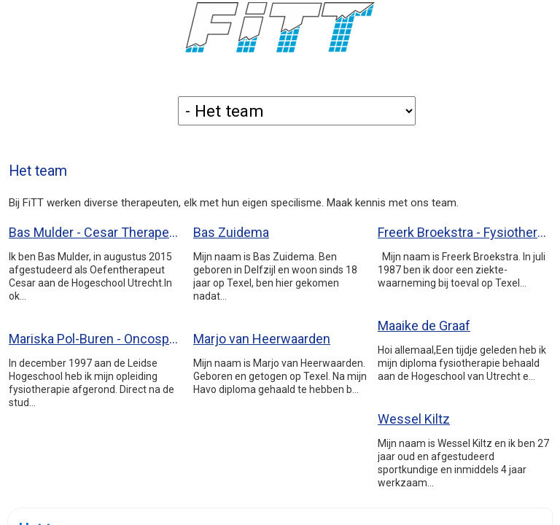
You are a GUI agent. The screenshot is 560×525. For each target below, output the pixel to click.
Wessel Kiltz (414, 419)
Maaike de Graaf (424, 325)
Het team (38, 171)
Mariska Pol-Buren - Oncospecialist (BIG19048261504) (95, 338)
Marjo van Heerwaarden (261, 338)
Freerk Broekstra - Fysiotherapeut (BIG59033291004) (464, 232)
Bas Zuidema (231, 232)
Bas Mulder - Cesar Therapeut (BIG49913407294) (95, 232)
